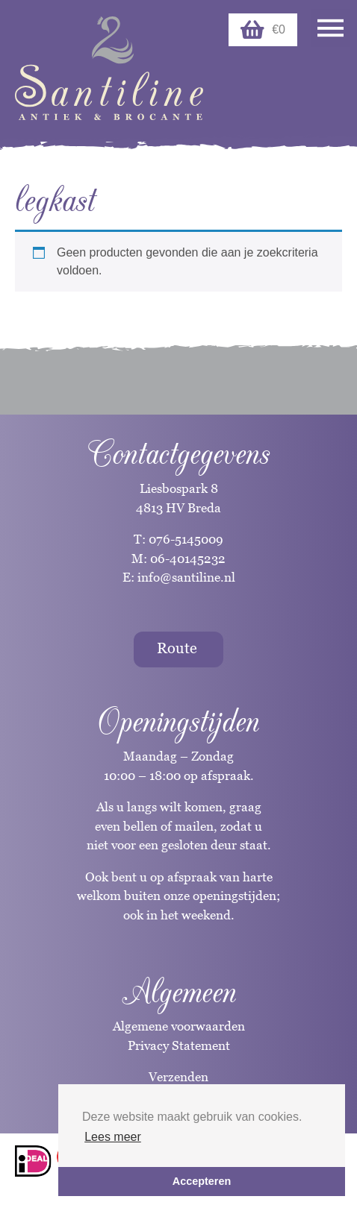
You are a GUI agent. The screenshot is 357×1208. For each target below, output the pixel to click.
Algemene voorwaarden (179, 1026)
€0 (262, 29)
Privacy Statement (179, 1045)
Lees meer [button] (112, 1136)
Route (177, 648)
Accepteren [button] (202, 1181)
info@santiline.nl (186, 577)
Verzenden (178, 1076)
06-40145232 (188, 558)
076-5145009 (184, 539)
